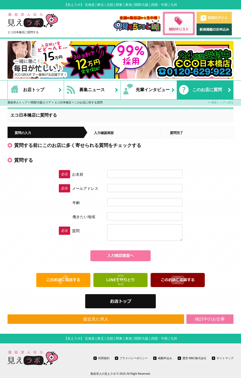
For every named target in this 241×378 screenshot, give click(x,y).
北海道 (90, 5)
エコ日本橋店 (62, 102)
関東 (119, 5)
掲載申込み (165, 358)
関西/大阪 (141, 5)
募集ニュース (84, 90)
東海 (128, 5)
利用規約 (103, 358)
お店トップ (26, 90)
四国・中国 (159, 5)
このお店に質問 (199, 90)
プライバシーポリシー (134, 358)
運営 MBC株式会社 (194, 358)
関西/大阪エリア (41, 102)
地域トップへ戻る (220, 102)
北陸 (110, 5)
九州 (173, 5)
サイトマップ (225, 358)
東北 (100, 5)
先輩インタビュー (145, 90)
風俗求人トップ (17, 102)
